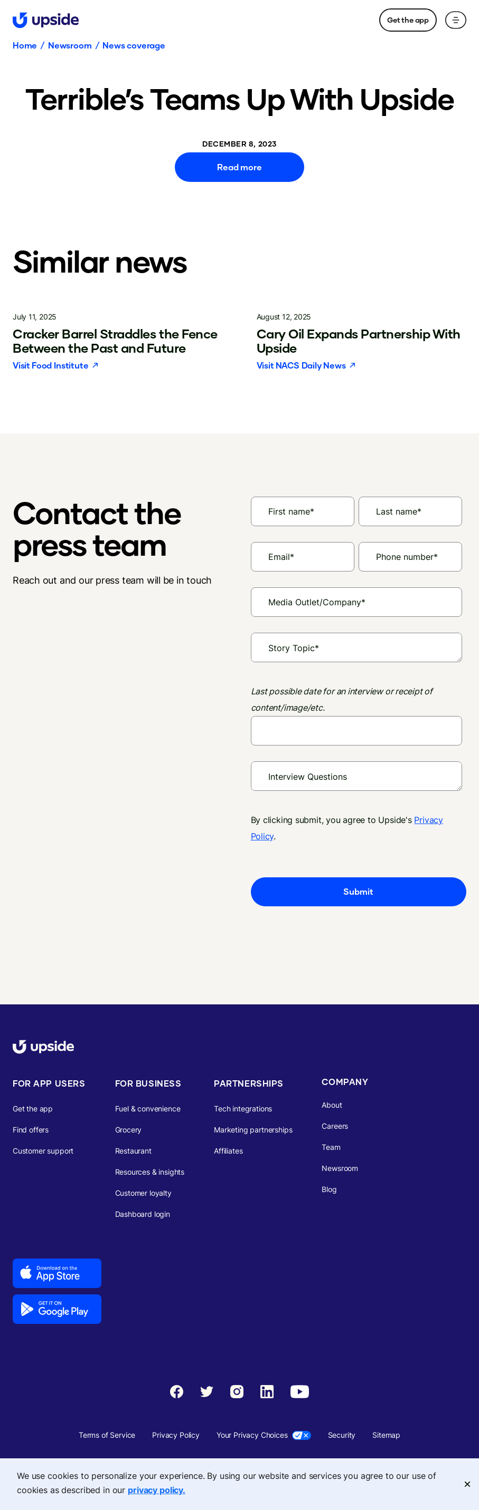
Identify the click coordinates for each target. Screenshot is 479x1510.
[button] (455, 20)
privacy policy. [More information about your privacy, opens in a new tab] (156, 1490)
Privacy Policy (176, 1434)
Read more (239, 167)
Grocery (128, 1129)
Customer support (43, 1150)
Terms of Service (107, 1434)
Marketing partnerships (253, 1129)
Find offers (31, 1129)
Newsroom (69, 45)
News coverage (133, 45)
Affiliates (228, 1150)
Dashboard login (142, 1213)
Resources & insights (150, 1171)
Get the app (408, 19)
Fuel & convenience (148, 1108)
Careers (335, 1125)
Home (25, 45)
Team (331, 1147)
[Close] (467, 1484)
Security (342, 1434)
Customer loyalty (143, 1192)
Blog (329, 1189)
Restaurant (133, 1150)
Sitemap (386, 1434)
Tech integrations (243, 1108)
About (332, 1104)
